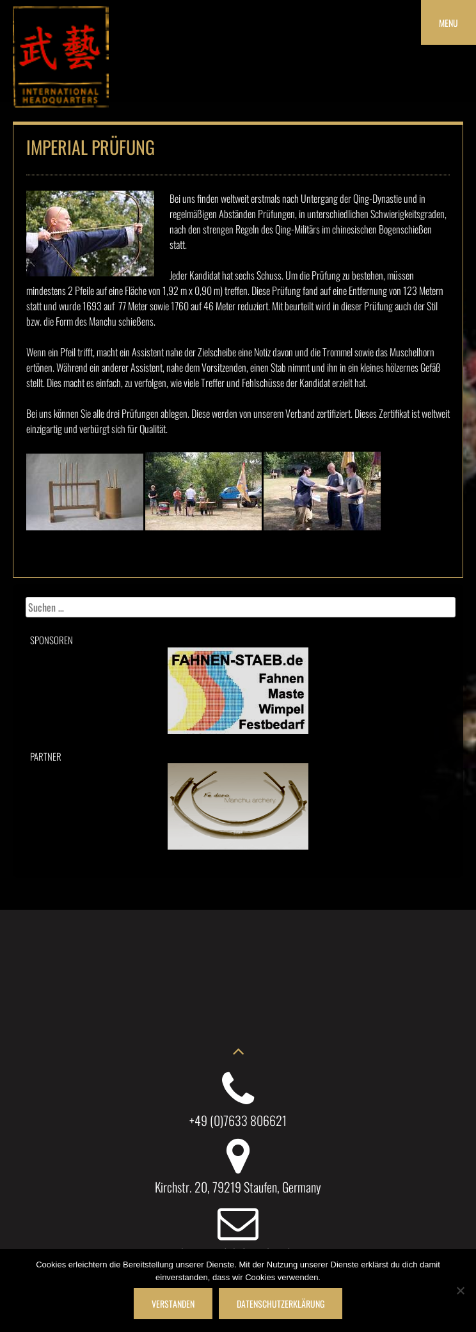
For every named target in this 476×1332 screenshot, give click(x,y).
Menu (448, 22)
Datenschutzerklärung (280, 1303)
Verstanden (173, 1303)
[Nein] (460, 1290)
